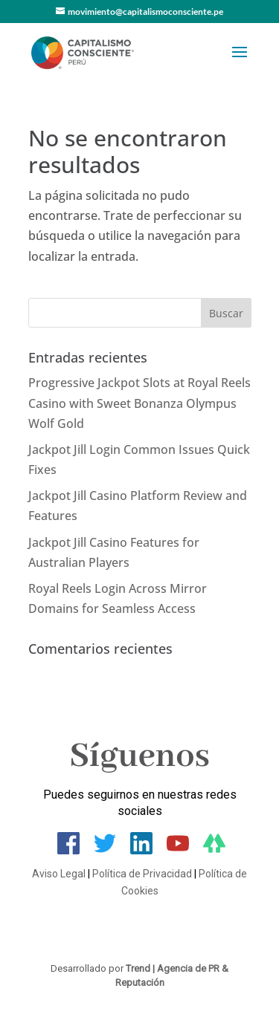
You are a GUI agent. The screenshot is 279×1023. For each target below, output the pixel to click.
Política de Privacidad (142, 874)
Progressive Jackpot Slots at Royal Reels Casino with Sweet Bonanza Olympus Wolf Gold (139, 402)
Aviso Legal (59, 874)
